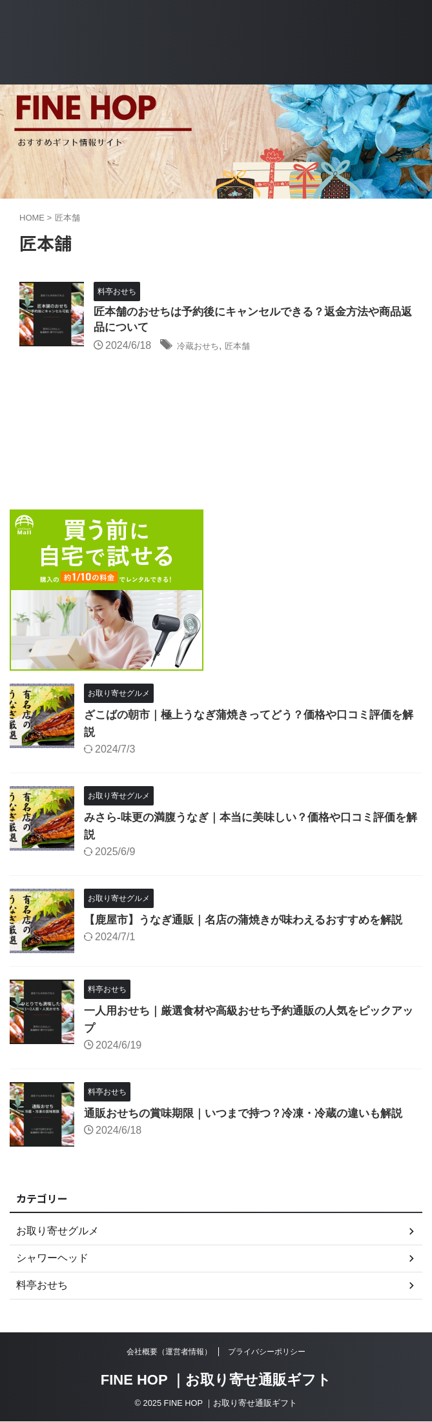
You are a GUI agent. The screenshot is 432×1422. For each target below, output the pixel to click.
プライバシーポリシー (266, 1352)
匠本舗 (249, 347)
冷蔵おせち (203, 347)
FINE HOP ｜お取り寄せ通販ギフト (216, 1380)
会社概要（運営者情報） (169, 1352)
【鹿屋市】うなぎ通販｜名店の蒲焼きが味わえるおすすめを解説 (252, 920)
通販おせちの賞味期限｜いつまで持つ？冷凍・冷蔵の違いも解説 (252, 1114)
